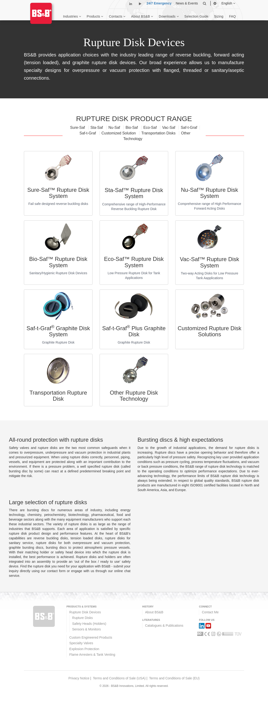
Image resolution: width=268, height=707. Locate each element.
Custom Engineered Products (90, 637)
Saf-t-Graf (189, 128)
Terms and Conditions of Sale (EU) (174, 678)
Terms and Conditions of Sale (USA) (119, 678)
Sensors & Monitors (86, 629)
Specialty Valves (81, 643)
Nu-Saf (114, 128)
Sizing (218, 16)
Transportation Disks (159, 133)
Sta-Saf (97, 128)
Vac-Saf (169, 128)
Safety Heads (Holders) (89, 624)
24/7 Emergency (158, 3)
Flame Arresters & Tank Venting (92, 654)
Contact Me (210, 612)
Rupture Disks (82, 618)
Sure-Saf (78, 128)
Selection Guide (196, 16)
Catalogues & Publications (164, 625)
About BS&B (154, 612)
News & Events (187, 3)
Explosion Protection (84, 649)
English (228, 3)
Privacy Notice (78, 678)
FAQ (232, 16)
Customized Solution (119, 133)
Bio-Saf (132, 128)
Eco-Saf (150, 128)
